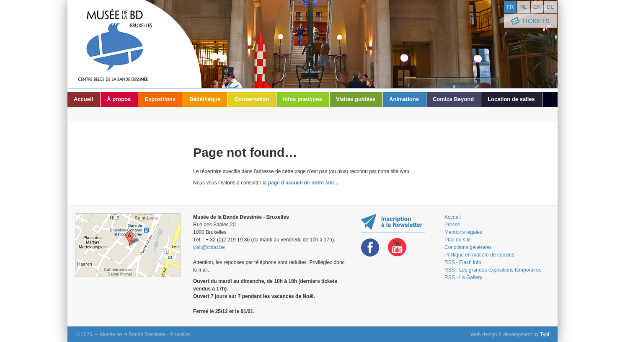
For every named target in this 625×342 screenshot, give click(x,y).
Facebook (370, 247)
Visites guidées (355, 99)
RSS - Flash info (462, 262)
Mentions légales (463, 232)
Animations (404, 99)
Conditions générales (468, 247)
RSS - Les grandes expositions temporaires (492, 270)
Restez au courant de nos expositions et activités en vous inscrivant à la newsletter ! (393, 223)
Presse (452, 225)
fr (510, 7)
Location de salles (511, 99)
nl (523, 7)
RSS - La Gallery (463, 277)
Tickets (529, 21)
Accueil (83, 99)
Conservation (251, 99)
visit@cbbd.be (209, 247)
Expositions (160, 99)
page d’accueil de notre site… (303, 183)
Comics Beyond (453, 99)
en (537, 7)
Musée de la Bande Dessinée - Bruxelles (134, 44)
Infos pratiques (302, 99)
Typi (544, 334)
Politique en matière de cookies (479, 255)
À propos (119, 99)
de (550, 7)
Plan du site (457, 240)
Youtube (397, 247)
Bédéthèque (204, 99)
